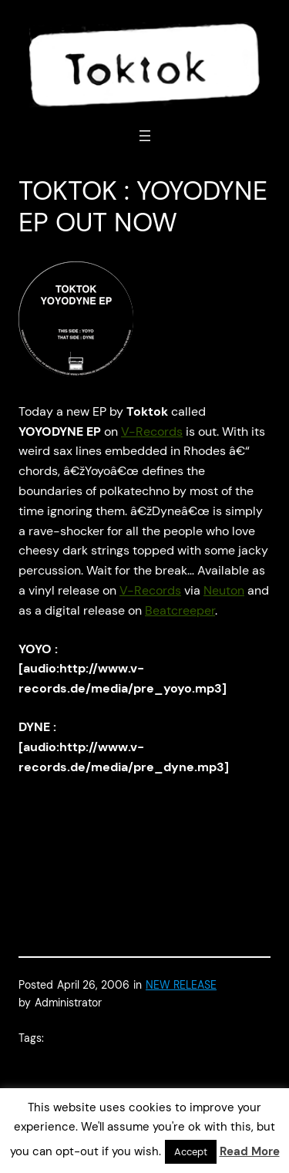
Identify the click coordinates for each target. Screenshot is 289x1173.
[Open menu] (145, 135)
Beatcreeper (180, 610)
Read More (250, 1151)
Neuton (223, 590)
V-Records (152, 431)
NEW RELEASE (181, 985)
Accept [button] (190, 1151)
